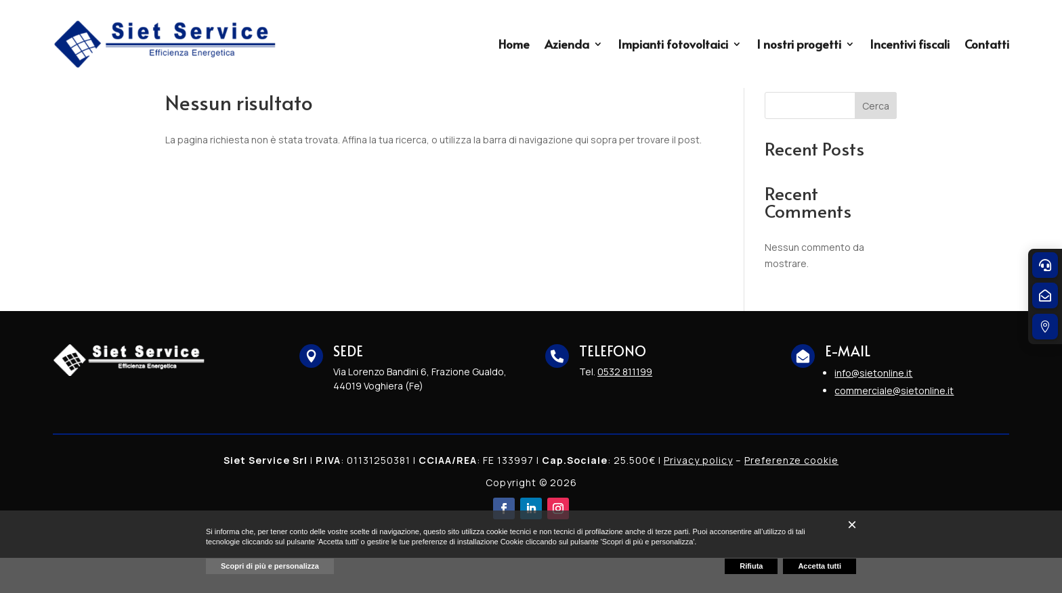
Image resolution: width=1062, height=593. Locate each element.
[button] (852, 525)
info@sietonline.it (873, 408)
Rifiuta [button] (751, 566)
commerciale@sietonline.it (894, 425)
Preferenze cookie (791, 495)
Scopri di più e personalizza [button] (270, 566)
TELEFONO (612, 386)
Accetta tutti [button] (819, 566)
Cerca (875, 141)
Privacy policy (698, 495)
